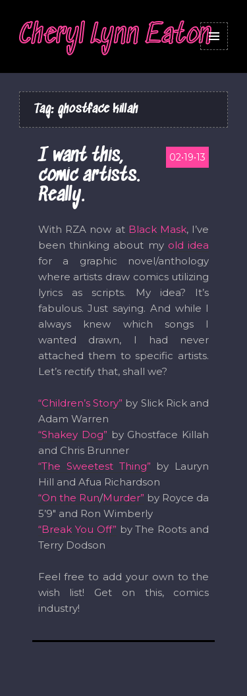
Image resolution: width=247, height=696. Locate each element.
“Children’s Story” (80, 403)
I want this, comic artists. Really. (89, 176)
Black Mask (157, 229)
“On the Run (68, 497)
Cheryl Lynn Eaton (115, 35)
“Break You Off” (77, 529)
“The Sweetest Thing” (94, 466)
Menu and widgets (214, 36)
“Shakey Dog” (72, 434)
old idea (188, 245)
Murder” (123, 497)
